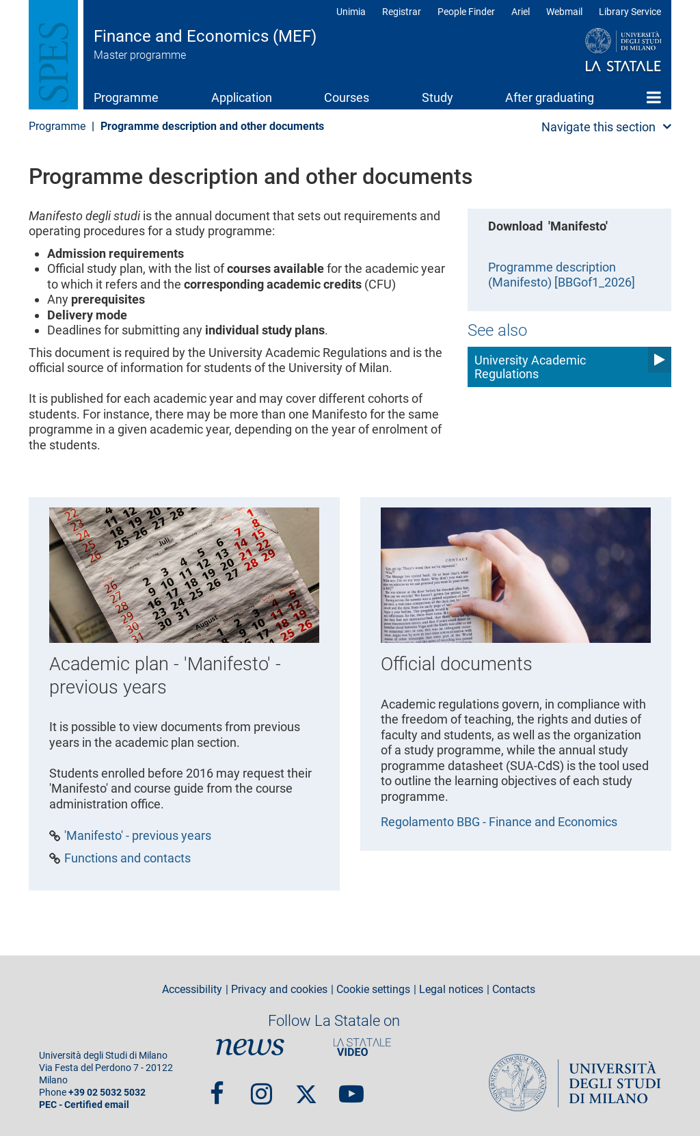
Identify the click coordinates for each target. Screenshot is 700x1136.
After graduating (549, 97)
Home (654, 97)
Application (241, 97)
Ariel (520, 11)
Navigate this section (598, 127)
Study (437, 97)
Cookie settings (373, 989)
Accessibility (192, 989)
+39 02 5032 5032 (107, 1092)
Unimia (351, 11)
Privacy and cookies (279, 989)
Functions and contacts (127, 858)
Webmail (564, 11)
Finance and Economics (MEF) (205, 36)
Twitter (306, 1088)
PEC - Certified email (84, 1105)
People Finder (466, 11)
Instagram (261, 1088)
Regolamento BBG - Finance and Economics (499, 822)
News (250, 1047)
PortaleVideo (362, 1047)
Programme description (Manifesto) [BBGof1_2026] (561, 275)
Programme (126, 97)
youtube (351, 1088)
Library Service (630, 11)
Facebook (217, 1088)
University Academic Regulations (530, 367)
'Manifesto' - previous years (137, 836)
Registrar (401, 11)
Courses (346, 97)
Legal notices (451, 989)
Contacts (513, 989)
